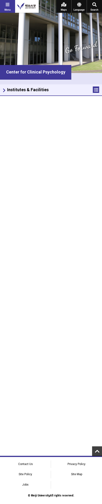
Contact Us (25, 464)
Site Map (76, 474)
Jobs (25, 484)
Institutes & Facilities (28, 89)
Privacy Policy (76, 464)
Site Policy (25, 474)
